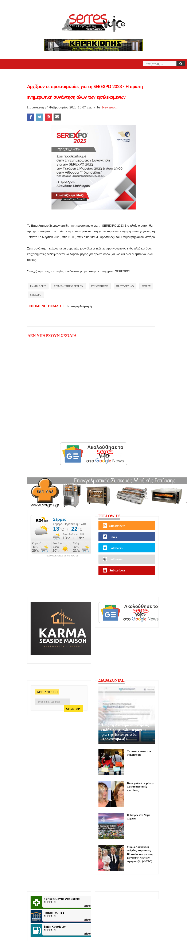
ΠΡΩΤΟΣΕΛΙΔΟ (125, 286)
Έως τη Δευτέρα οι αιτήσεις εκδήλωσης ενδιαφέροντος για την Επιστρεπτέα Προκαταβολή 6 (125, 732)
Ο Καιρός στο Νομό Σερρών (138, 816)
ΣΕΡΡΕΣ (146, 286)
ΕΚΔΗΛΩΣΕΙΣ (38, 286)
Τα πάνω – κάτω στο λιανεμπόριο (139, 752)
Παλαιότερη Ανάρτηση (77, 306)
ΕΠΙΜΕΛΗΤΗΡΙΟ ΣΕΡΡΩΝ (68, 286)
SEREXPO (35, 294)
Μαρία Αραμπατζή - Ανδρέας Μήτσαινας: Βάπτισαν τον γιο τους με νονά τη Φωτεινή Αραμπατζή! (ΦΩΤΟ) (140, 854)
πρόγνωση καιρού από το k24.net (62, 556)
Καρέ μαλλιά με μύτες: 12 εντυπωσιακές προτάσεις (140, 786)
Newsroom (109, 107)
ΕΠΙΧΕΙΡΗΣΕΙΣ (99, 286)
